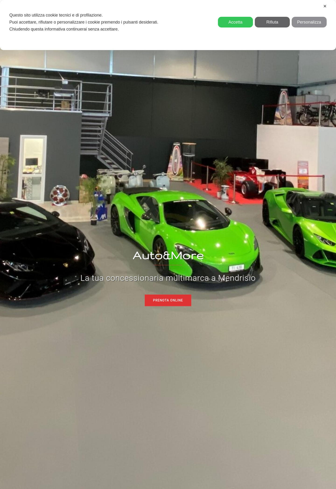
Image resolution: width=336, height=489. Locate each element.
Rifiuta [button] (272, 22)
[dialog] (168, 25)
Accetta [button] (235, 22)
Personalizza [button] (309, 22)
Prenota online (168, 300)
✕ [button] (325, 6)
